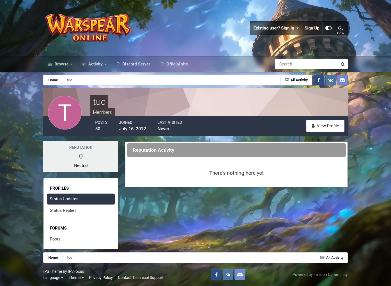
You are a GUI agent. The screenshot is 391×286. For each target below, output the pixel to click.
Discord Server (135, 64)
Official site (176, 64)
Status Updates (64, 198)
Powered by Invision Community (320, 274)
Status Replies (63, 210)
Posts (55, 239)
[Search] (287, 64)
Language (53, 277)
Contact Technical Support (141, 277)
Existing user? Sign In (276, 28)
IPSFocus (76, 271)
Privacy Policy (101, 277)
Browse (61, 64)
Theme (76, 277)
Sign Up (312, 28)
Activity (95, 64)
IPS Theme (52, 271)
